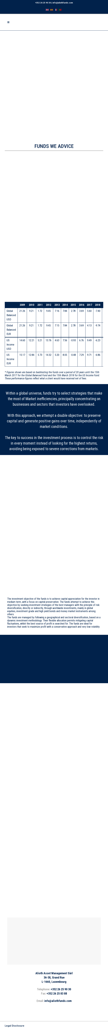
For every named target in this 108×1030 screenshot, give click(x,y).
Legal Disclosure (14, 1025)
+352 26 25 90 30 (43, 2)
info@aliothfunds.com (63, 2)
